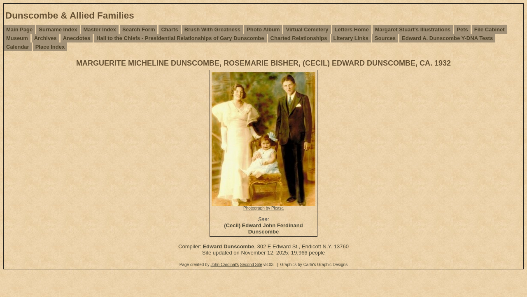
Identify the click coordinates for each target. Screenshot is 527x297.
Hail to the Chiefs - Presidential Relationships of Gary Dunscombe (180, 38)
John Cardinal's (224, 264)
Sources (385, 38)
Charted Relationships (298, 38)
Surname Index (58, 29)
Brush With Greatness (212, 29)
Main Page (19, 29)
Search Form (138, 29)
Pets (462, 29)
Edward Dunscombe (228, 246)
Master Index (100, 29)
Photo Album (263, 29)
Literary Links (350, 38)
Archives (45, 38)
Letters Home (352, 29)
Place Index (50, 47)
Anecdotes (76, 38)
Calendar (17, 47)
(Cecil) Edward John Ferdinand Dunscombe (263, 228)
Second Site (251, 264)
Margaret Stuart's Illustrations (413, 29)
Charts (169, 29)
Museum (17, 38)
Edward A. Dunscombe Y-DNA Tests (447, 38)
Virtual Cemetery (307, 29)
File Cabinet (489, 29)
